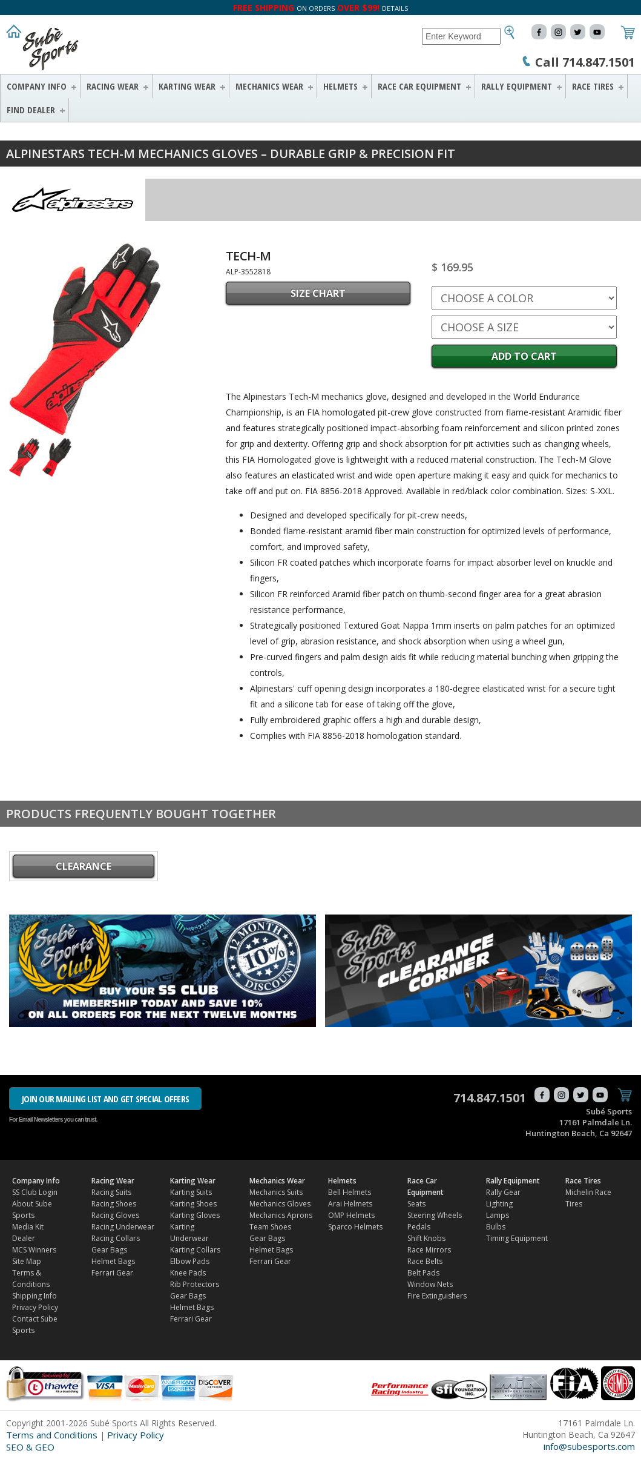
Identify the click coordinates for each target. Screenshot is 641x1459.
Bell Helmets (349, 1192)
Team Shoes (270, 1227)
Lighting (499, 1204)
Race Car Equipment (419, 86)
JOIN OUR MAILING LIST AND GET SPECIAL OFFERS (105, 1099)
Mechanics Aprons (280, 1215)
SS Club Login (35, 1192)
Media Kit (28, 1227)
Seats (416, 1204)
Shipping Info (34, 1296)
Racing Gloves (115, 1215)
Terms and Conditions (51, 1435)
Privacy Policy (35, 1307)
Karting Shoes (193, 1204)
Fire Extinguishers (437, 1296)
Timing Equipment (517, 1238)
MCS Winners (34, 1250)
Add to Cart (524, 356)
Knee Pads (188, 1273)
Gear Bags (109, 1250)
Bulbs (495, 1227)
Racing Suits (111, 1192)
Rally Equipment (516, 86)
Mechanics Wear (269, 86)
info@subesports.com (589, 1446)
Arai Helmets (350, 1204)
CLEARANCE (83, 866)
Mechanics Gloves (280, 1204)
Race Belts (424, 1261)
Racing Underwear (122, 1227)
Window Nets (430, 1284)
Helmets (340, 86)
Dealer (23, 1238)
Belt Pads (423, 1273)
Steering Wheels (434, 1215)
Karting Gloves (195, 1215)
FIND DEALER (31, 110)
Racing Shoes (113, 1204)
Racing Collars (115, 1238)
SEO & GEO (30, 1447)
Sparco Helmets (355, 1227)
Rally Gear (503, 1192)
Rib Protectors (194, 1284)
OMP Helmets (351, 1215)
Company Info (37, 86)
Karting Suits (191, 1192)
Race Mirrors (429, 1250)
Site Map (26, 1261)
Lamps (497, 1215)
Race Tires (593, 86)
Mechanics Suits (276, 1192)
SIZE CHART (318, 293)
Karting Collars (195, 1250)
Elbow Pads (189, 1261)
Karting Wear (187, 86)
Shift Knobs (426, 1238)
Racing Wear (113, 86)
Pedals (418, 1227)
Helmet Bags (113, 1261)
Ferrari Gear (112, 1273)
